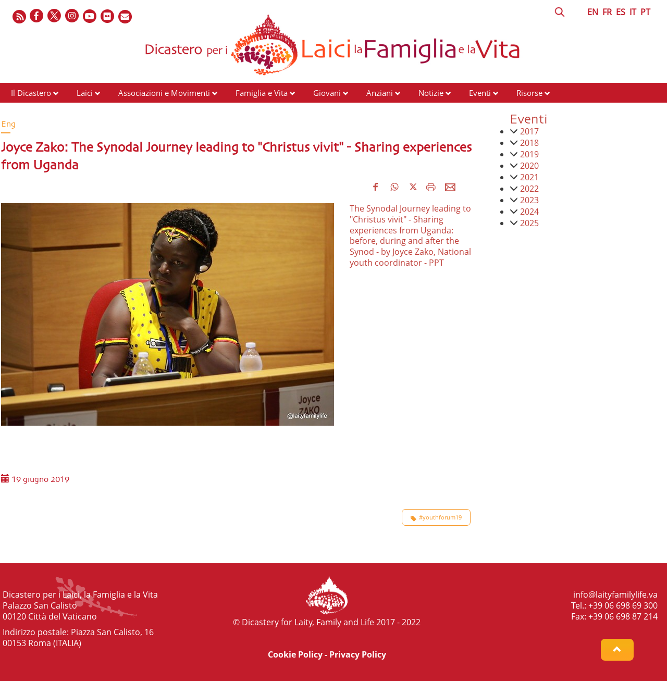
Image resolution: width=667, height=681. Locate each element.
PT (645, 12)
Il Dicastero (31, 93)
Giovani (327, 93)
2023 (529, 200)
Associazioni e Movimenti (164, 93)
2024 (529, 211)
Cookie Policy (295, 654)
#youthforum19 (436, 517)
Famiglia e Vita (262, 93)
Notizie (430, 93)
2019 (529, 154)
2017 (529, 131)
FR (607, 12)
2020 (529, 165)
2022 (529, 188)
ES (620, 12)
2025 (529, 223)
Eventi (480, 93)
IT (632, 12)
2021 (529, 177)
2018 (529, 142)
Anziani (379, 93)
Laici (85, 93)
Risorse (529, 93)
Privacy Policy (357, 654)
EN (592, 12)
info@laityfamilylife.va (615, 594)
